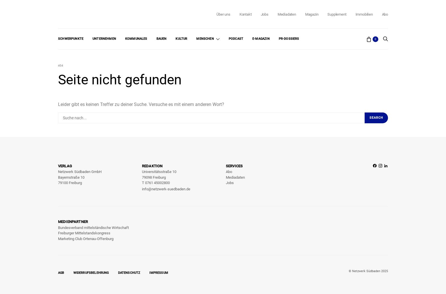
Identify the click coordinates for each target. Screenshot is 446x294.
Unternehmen (104, 39)
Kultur (181, 39)
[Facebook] (375, 178)
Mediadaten (287, 14)
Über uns (223, 14)
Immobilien (364, 14)
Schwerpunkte (70, 39)
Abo (385, 14)
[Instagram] (380, 178)
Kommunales (136, 39)
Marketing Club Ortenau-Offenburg (85, 239)
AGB (61, 273)
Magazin (312, 14)
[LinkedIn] (385, 178)
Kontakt (245, 14)
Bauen (161, 39)
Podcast (236, 39)
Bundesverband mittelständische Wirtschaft (93, 228)
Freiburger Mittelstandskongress (84, 233)
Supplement (336, 14)
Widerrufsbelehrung (91, 273)
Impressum (158, 273)
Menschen (205, 39)
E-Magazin (261, 39)
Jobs (265, 14)
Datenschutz (129, 273)
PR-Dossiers (289, 39)
